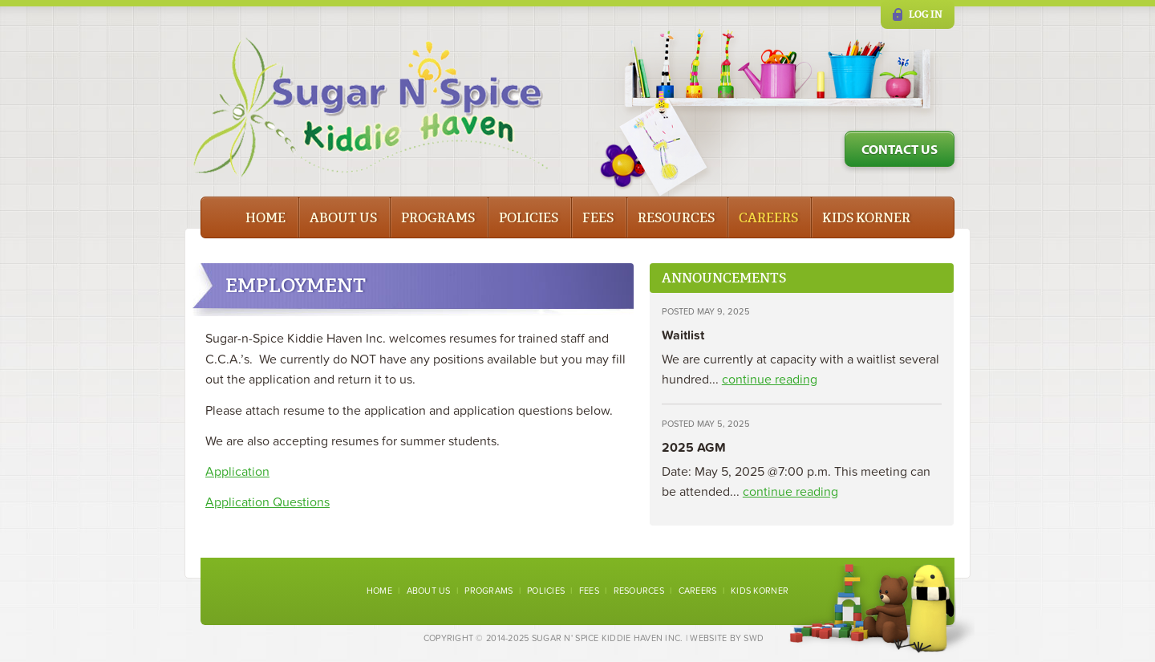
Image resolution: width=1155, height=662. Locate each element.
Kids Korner (866, 217)
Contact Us (899, 148)
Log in (925, 14)
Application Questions (267, 502)
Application (237, 472)
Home (265, 217)
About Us (343, 217)
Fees (598, 217)
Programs (438, 217)
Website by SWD (727, 638)
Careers (768, 217)
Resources (676, 217)
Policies (528, 217)
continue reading (769, 380)
